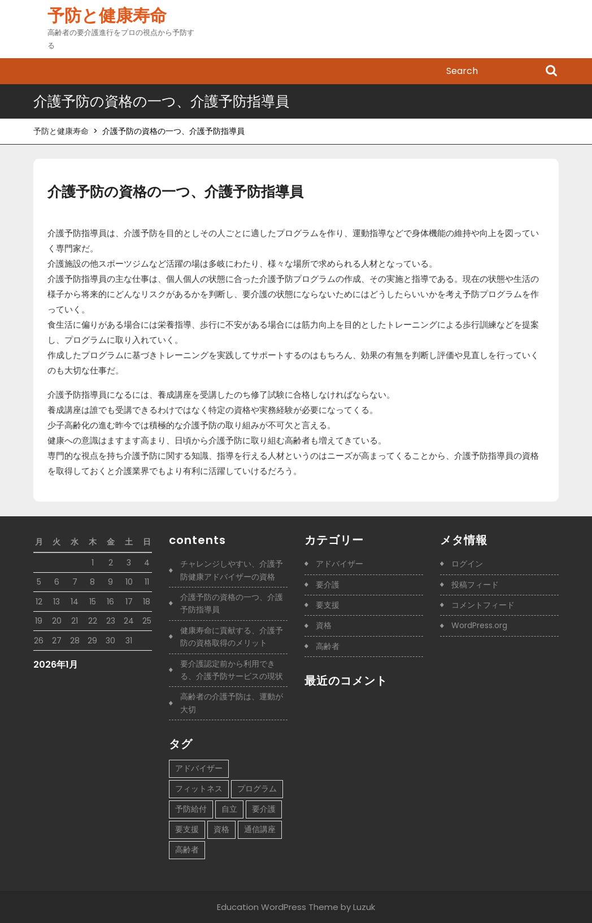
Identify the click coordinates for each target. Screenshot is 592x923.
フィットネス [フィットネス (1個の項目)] (199, 788)
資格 (324, 625)
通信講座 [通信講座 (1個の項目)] (260, 829)
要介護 (327, 584)
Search (551, 71)
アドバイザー (339, 563)
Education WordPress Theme (277, 907)
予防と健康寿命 (107, 16)
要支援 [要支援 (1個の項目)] (187, 829)
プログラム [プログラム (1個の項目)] (257, 788)
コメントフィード (483, 605)
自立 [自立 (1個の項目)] (229, 809)
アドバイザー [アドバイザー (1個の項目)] (199, 768)
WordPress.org (479, 625)
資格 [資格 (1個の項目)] (221, 829)
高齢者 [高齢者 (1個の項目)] (187, 849)
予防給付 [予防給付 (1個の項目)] (191, 809)
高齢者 (327, 646)
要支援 (327, 605)
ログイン (467, 563)
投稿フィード (475, 584)
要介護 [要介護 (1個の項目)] (264, 809)
